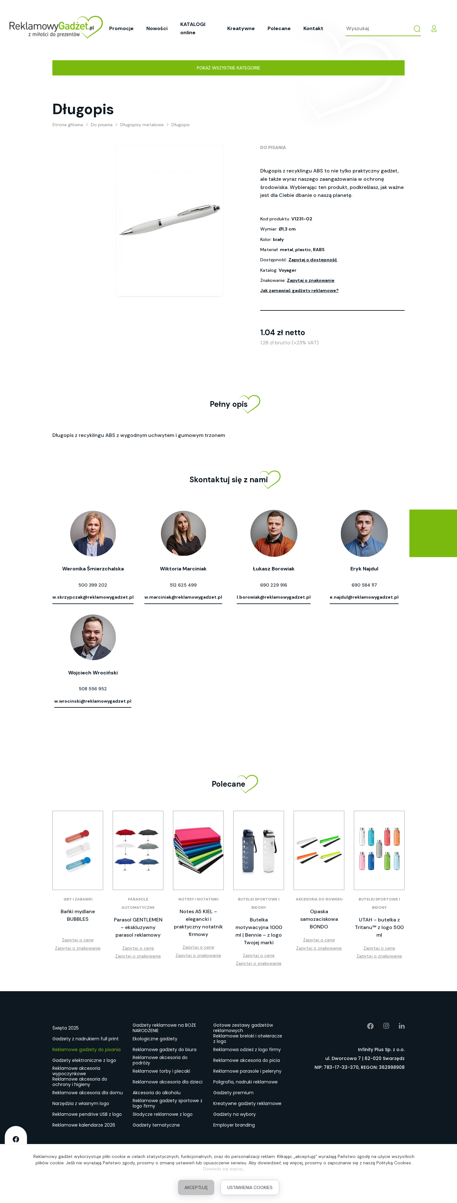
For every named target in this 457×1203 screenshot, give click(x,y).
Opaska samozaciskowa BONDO (319, 919)
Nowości (157, 28)
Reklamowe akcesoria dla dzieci (167, 1082)
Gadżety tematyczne (156, 1125)
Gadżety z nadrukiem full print (85, 1039)
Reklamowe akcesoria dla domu (87, 1092)
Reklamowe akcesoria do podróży (160, 1060)
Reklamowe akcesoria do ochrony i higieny (79, 1082)
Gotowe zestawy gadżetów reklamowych (243, 1028)
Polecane (279, 28)
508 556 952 (93, 689)
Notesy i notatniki (198, 899)
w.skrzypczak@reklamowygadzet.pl (93, 597)
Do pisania (273, 147)
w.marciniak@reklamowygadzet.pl (183, 597)
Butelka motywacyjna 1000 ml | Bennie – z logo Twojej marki (258, 931)
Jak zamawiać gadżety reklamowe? (299, 290)
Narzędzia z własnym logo (80, 1103)
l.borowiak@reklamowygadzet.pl (274, 597)
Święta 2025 (65, 1028)
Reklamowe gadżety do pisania (86, 1049)
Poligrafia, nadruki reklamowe (245, 1082)
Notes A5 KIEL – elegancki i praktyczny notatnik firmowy (198, 923)
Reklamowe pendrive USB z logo (87, 1114)
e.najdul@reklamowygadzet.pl (364, 597)
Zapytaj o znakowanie (310, 280)
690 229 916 (273, 585)
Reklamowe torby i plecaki (161, 1071)
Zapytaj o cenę (78, 940)
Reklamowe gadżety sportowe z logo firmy (167, 1103)
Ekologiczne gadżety (155, 1039)
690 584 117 (364, 585)
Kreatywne (241, 28)
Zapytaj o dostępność (312, 260)
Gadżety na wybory (234, 1114)
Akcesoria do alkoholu (157, 1092)
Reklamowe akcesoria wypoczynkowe (76, 1071)
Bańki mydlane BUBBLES (78, 915)
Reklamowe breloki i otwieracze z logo (247, 1039)
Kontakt (313, 28)
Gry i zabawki (77, 899)
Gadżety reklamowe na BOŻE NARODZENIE (164, 1028)
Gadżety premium (233, 1092)
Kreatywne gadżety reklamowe (247, 1103)
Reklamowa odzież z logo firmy (247, 1049)
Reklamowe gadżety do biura (164, 1049)
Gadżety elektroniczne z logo (84, 1060)
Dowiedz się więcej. (223, 1169)
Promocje (121, 28)
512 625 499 (183, 585)
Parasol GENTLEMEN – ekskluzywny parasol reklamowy (138, 927)
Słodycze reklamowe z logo (163, 1114)
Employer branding (234, 1125)
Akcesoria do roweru (319, 899)
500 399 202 (92, 585)
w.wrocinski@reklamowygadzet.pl (92, 701)
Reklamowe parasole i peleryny (247, 1071)
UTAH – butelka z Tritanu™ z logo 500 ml (379, 927)
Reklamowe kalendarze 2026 (83, 1125)
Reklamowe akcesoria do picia (246, 1060)
